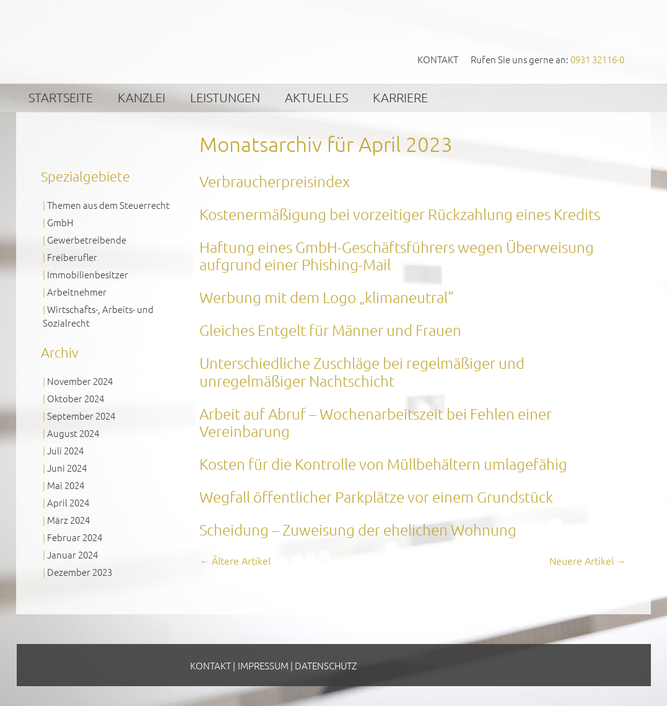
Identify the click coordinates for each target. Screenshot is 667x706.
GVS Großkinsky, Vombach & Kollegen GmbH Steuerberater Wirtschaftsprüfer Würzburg (135, 41)
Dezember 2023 (79, 571)
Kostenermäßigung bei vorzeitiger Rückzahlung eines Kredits (399, 214)
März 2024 (68, 519)
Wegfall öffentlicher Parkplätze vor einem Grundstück (376, 496)
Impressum (263, 665)
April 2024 (68, 502)
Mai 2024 (65, 485)
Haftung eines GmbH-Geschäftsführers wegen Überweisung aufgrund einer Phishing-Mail (396, 255)
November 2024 (80, 380)
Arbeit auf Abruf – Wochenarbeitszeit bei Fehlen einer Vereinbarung (375, 422)
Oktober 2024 (75, 398)
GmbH (60, 222)
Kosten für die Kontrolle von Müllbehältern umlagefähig (383, 463)
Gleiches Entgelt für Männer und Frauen (330, 329)
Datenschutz (326, 665)
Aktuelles (316, 97)
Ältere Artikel (235, 560)
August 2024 (73, 432)
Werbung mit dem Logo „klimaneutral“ (326, 297)
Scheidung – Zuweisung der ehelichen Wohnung (358, 529)
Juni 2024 (67, 467)
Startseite (60, 97)
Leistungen (225, 97)
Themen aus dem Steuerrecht (108, 204)
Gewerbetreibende (86, 239)
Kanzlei (141, 97)
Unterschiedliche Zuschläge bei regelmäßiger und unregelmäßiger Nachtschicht (362, 371)
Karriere (400, 97)
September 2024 (81, 415)
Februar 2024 (74, 537)
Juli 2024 (65, 450)
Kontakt (437, 59)
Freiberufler (72, 256)
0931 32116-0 (597, 59)
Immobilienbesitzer (87, 274)
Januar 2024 (72, 554)
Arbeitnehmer (77, 291)
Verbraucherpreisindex (274, 181)
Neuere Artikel (587, 560)
